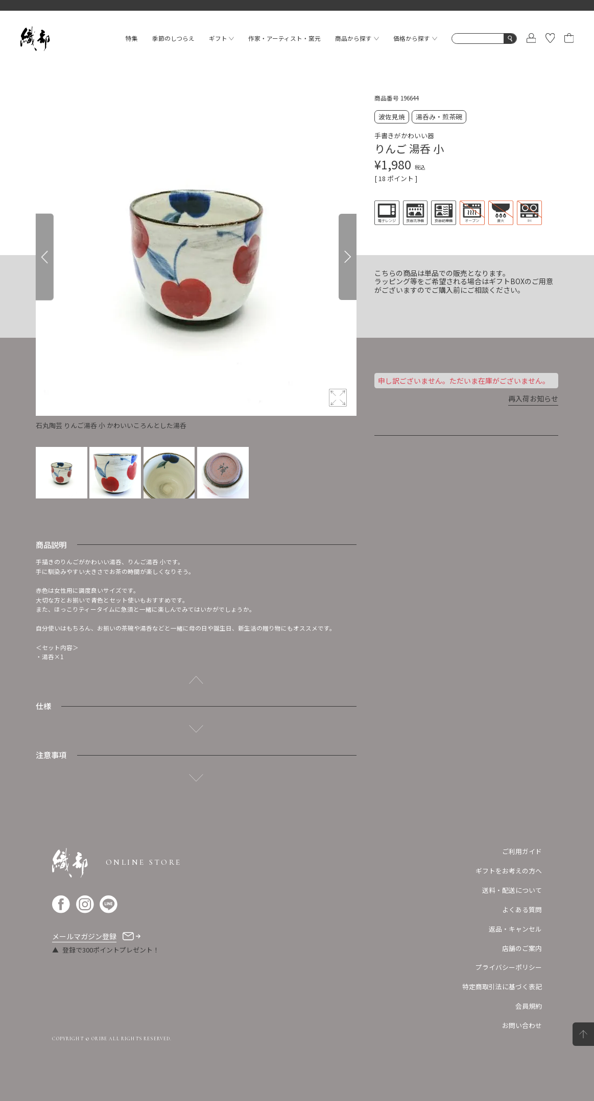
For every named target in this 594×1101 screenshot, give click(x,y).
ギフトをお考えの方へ (509, 870)
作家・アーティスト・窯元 (284, 38)
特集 (132, 38)
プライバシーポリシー (509, 967)
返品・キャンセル (515, 929)
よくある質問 (522, 909)
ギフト (221, 38)
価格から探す (415, 38)
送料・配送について (512, 890)
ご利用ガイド (522, 851)
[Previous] (45, 257)
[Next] (348, 257)
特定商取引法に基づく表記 (502, 986)
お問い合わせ (522, 1025)
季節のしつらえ (173, 38)
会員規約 (528, 1006)
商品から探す (357, 38)
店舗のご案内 (522, 948)
